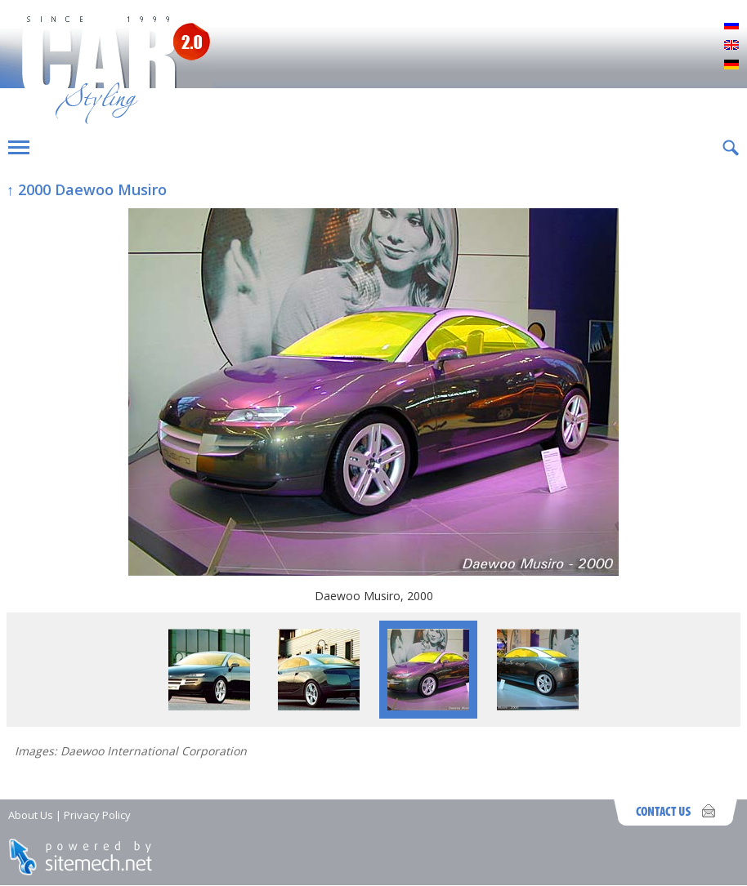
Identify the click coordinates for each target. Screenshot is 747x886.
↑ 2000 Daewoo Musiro (87, 189)
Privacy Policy (97, 815)
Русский (731, 26)
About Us (30, 815)
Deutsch (731, 65)
